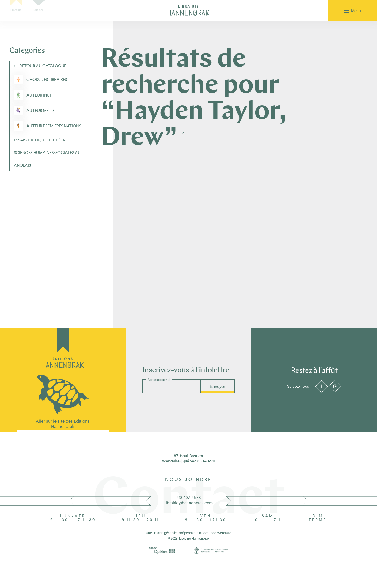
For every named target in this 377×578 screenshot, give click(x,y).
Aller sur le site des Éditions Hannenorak (63, 423)
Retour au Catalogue (43, 66)
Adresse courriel (159, 380)
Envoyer (217, 386)
